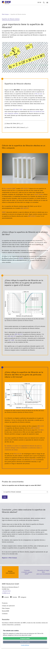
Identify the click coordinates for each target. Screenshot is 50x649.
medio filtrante (39, 194)
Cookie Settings (25, 645)
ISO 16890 (11, 340)
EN (40, 2)
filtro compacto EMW (9, 188)
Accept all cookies (25, 638)
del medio (33, 459)
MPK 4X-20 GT (25, 188)
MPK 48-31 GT (12, 336)
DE (38, 2)
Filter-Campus (5, 14)
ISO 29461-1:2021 (18, 109)
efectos (21, 258)
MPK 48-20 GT (19, 334)
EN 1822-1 (41, 430)
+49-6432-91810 (6, 591)
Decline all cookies (25, 642)
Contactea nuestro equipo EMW (27, 571)
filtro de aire (38, 94)
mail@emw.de (6, 593)
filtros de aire (18, 453)
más (4, 497)
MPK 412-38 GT (35, 428)
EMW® (4, 212)
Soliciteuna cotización (10, 572)
